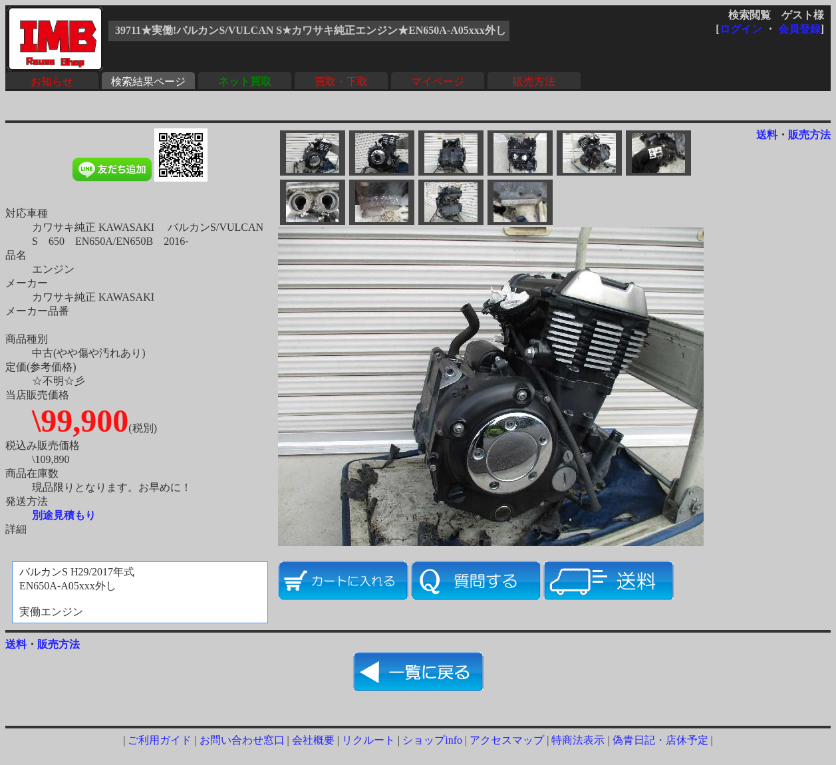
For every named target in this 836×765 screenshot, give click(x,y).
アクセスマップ (507, 740)
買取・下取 (341, 81)
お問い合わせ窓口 (242, 740)
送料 (766, 134)
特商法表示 (578, 740)
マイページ (437, 81)
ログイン (741, 29)
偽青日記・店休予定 (660, 740)
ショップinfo (432, 740)
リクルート (368, 740)
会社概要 (313, 740)
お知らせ (52, 81)
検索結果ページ (148, 81)
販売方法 (534, 81)
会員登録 (799, 29)
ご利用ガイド (160, 740)
